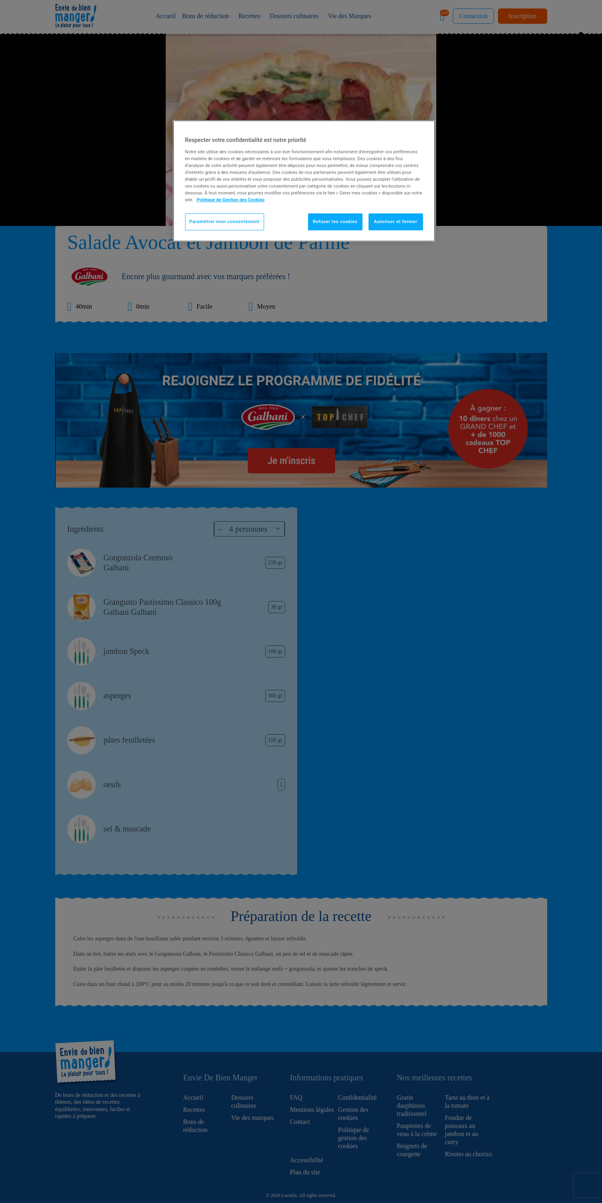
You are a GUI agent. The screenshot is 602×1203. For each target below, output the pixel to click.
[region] (304, 181)
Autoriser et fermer (395, 221)
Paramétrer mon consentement (225, 221)
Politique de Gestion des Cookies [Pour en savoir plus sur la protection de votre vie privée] (231, 200)
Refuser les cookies (335, 221)
